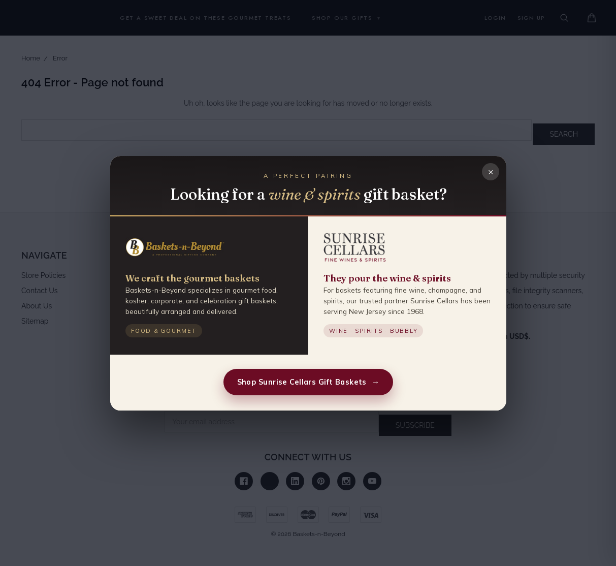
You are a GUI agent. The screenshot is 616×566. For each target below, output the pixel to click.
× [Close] (490, 171)
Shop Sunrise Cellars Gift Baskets (308, 382)
